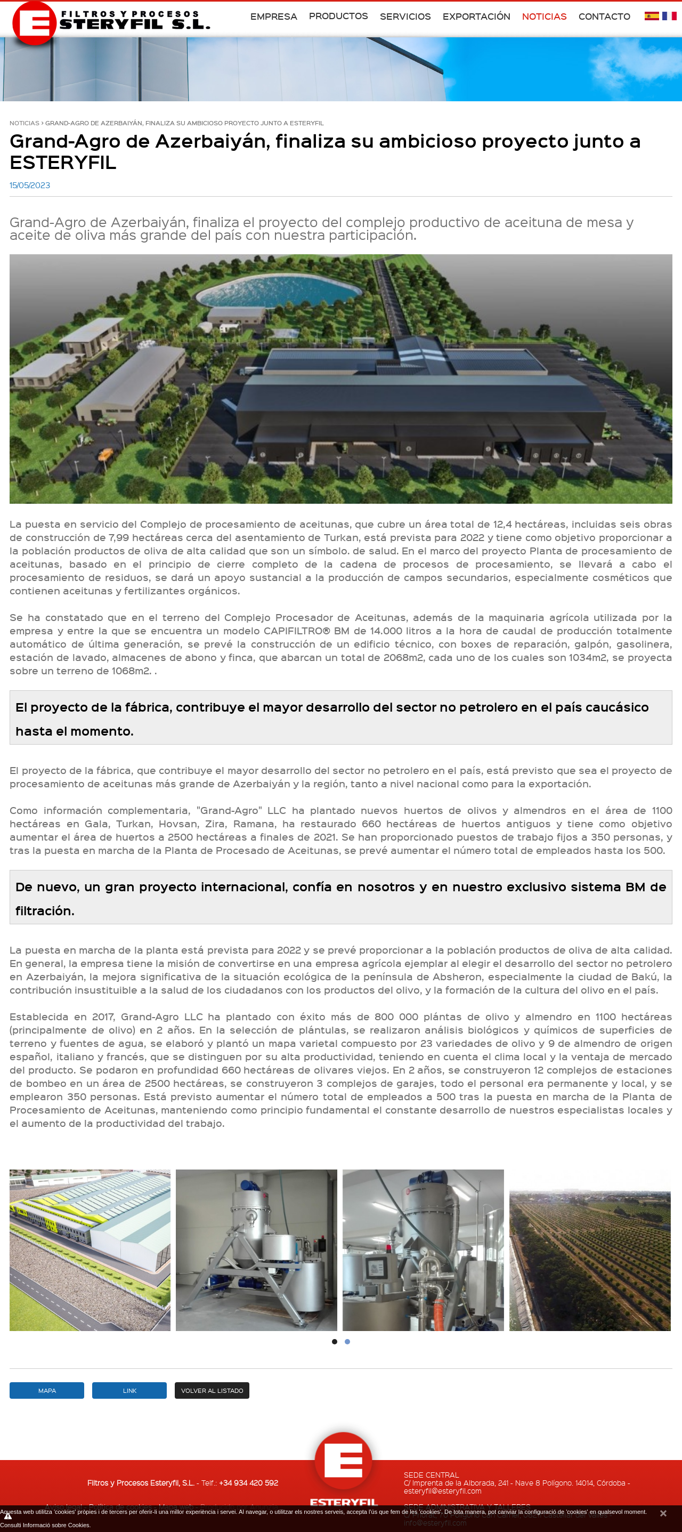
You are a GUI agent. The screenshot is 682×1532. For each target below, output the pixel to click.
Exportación (476, 16)
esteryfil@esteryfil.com (443, 1490)
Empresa (273, 16)
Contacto (604, 16)
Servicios (405, 16)
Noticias (544, 16)
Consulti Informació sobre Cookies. (45, 1525)
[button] (334, 1341)
